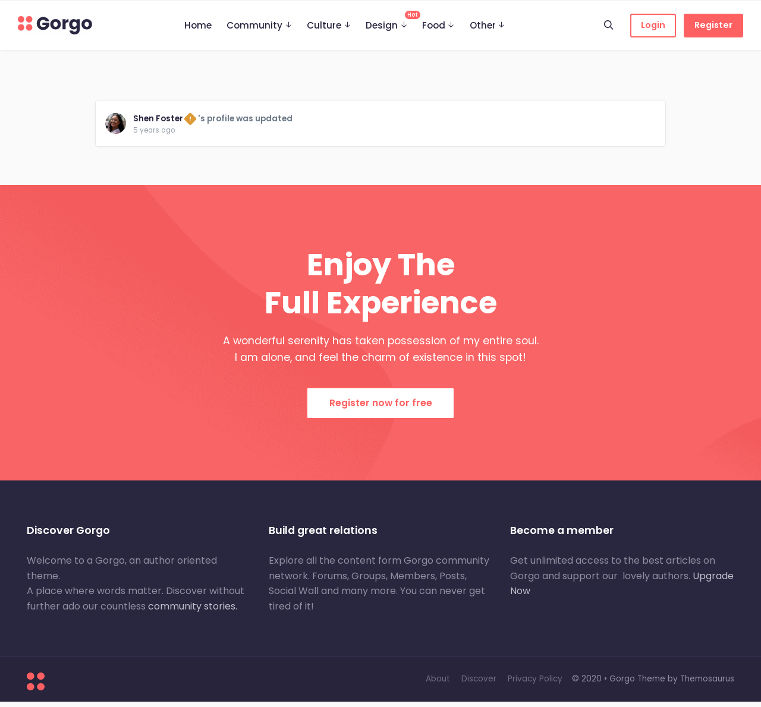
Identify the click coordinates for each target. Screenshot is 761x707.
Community (254, 25)
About (438, 684)
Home (198, 25)
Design (390, 21)
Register (713, 25)
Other (483, 25)
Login (653, 25)
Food (433, 25)
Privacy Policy (535, 684)
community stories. (192, 611)
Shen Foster (160, 121)
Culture (324, 25)
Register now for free (380, 408)
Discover (478, 684)
